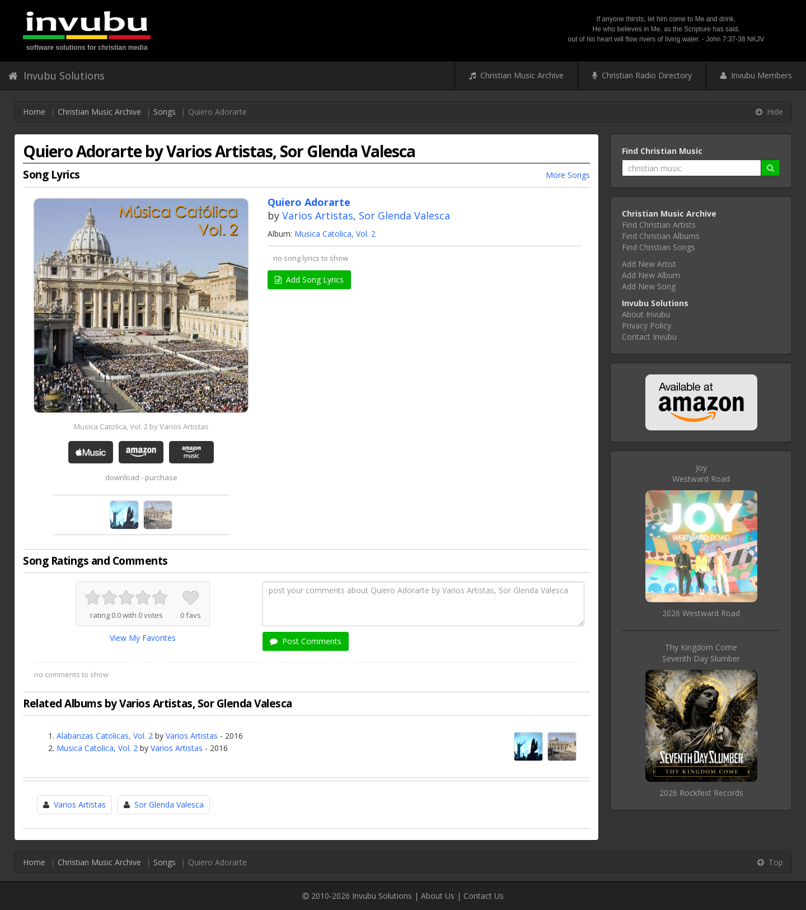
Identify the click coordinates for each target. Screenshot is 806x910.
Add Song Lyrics (309, 279)
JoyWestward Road (701, 473)
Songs (164, 111)
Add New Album (651, 275)
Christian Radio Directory (642, 75)
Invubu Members (756, 75)
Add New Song (649, 286)
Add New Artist (649, 264)
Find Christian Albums (661, 236)
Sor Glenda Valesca (404, 215)
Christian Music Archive (516, 75)
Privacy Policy (646, 325)
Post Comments (305, 641)
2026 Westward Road (701, 613)
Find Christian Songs (658, 247)
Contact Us (483, 895)
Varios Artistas (317, 215)
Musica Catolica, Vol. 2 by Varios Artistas (141, 426)
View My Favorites (143, 637)
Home (34, 111)
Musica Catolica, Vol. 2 (335, 233)
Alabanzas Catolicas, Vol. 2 (105, 735)
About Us (437, 895)
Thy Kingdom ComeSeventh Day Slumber (701, 653)
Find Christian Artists (659, 224)
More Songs (568, 175)
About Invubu (646, 314)
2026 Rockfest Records (701, 792)
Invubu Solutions (56, 75)
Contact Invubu (649, 336)
